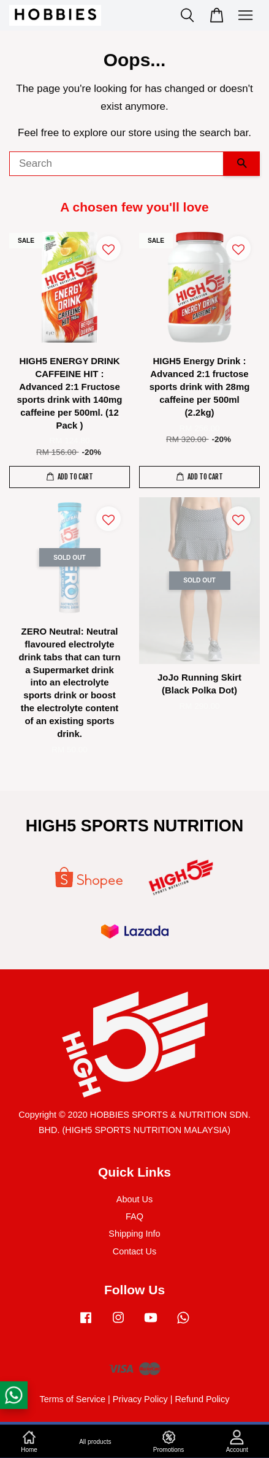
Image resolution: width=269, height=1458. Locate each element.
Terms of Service (72, 1399)
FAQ (134, 1216)
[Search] (116, 163)
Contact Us (134, 1251)
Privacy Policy (140, 1399)
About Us (134, 1199)
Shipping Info (134, 1234)
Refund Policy (202, 1399)
